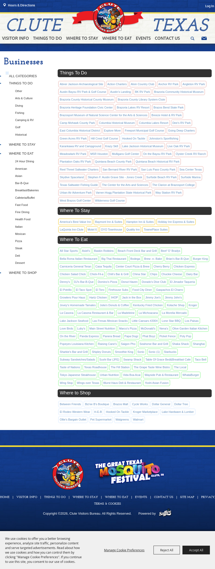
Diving (19, 105)
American (21, 168)
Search (192, 38)
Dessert (20, 262)
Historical (21, 134)
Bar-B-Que (22, 183)
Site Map (187, 497)
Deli (17, 255)
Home (4, 497)
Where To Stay (82, 38)
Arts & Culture (24, 98)
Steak (18, 248)
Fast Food (21, 204)
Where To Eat (117, 38)
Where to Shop (23, 273)
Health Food (22, 219)
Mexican (20, 233)
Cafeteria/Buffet (25, 197)
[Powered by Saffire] (165, 513)
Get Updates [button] (204, 38)
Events (143, 38)
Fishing (19, 112)
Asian (18, 175)
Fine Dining (22, 212)
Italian (19, 226)
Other (18, 91)
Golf (17, 127)
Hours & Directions (21, 5)
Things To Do (47, 38)
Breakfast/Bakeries (27, 190)
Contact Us (167, 38)
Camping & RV (24, 120)
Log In (209, 6)
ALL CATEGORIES (23, 76)
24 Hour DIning (24, 161)
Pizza (18, 241)
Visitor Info (15, 38)
